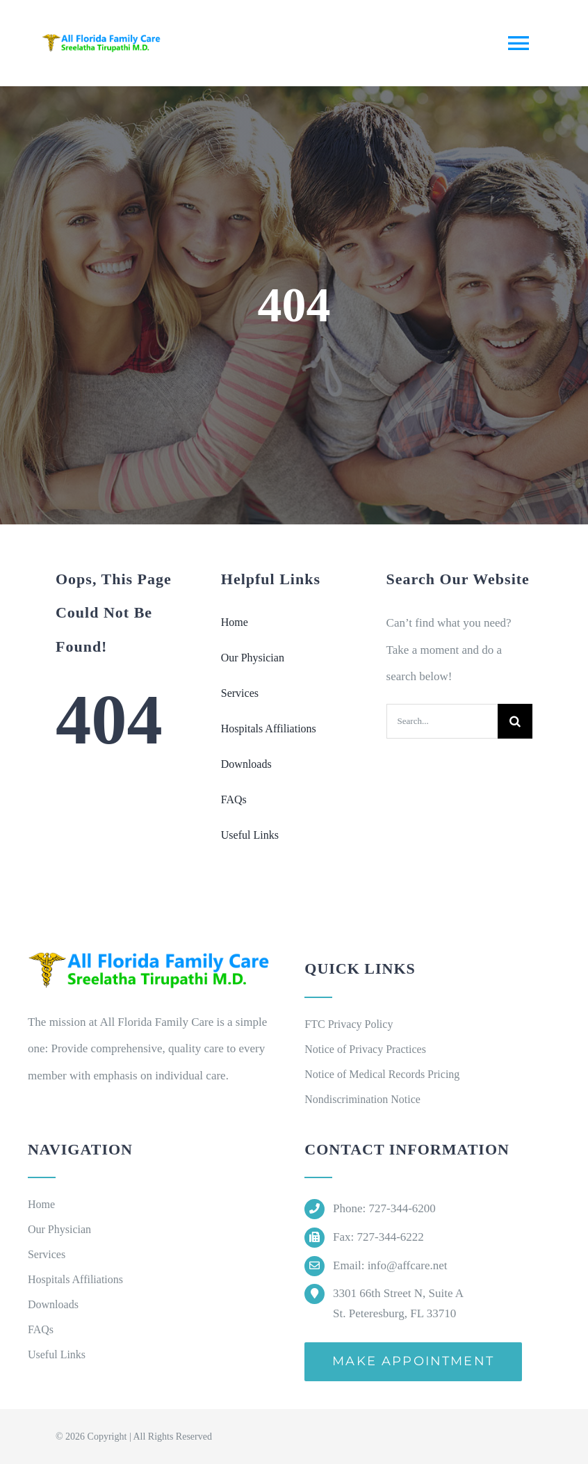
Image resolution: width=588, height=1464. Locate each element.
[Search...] (442, 721)
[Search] (515, 721)
